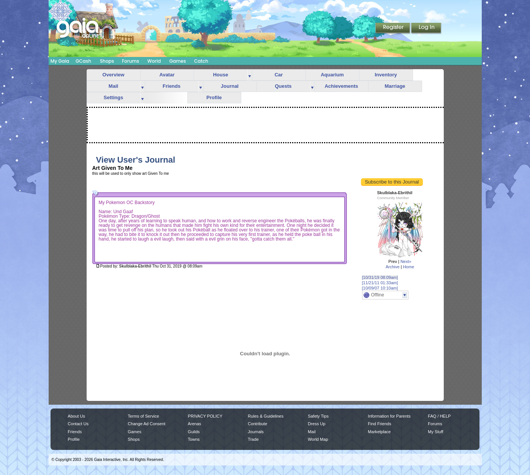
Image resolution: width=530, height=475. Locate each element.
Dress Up (316, 423)
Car (279, 75)
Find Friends (379, 423)
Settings (113, 97)
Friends (171, 86)
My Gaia (60, 61)
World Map (318, 439)
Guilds (193, 431)
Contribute (257, 423)
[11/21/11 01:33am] (380, 282)
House (220, 75)
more (249, 75)
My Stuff (435, 431)
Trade (253, 439)
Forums (130, 61)
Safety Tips (318, 416)
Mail (113, 86)
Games (177, 61)
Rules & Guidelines (265, 416)
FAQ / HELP (439, 416)
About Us (76, 416)
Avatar (167, 75)
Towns (193, 439)
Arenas (194, 423)
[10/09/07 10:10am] (380, 288)
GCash (83, 61)
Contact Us (78, 423)
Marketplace (379, 431)
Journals (256, 431)
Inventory (386, 75)
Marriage (394, 86)
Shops (107, 61)
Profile (213, 97)
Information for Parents (389, 416)
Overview (114, 75)
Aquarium (332, 75)
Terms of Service (143, 416)
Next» (405, 261)
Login (426, 28)
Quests (283, 86)
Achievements (341, 86)
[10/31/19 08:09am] (380, 277)
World (154, 61)
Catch (201, 61)
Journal (230, 86)
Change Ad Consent (146, 423)
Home (408, 266)
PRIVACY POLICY (205, 416)
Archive (393, 266)
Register (393, 28)
